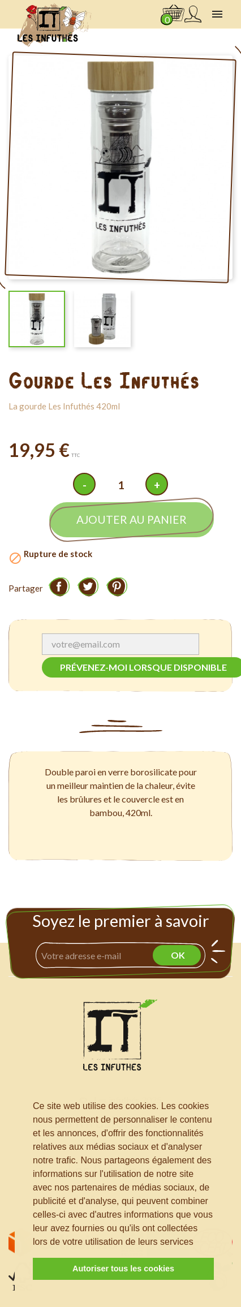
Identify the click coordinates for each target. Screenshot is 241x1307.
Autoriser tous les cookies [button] (123, 1268)
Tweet (87, 586)
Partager (59, 586)
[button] (197, 1242)
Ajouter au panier (131, 519)
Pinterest (116, 586)
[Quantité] (120, 485)
